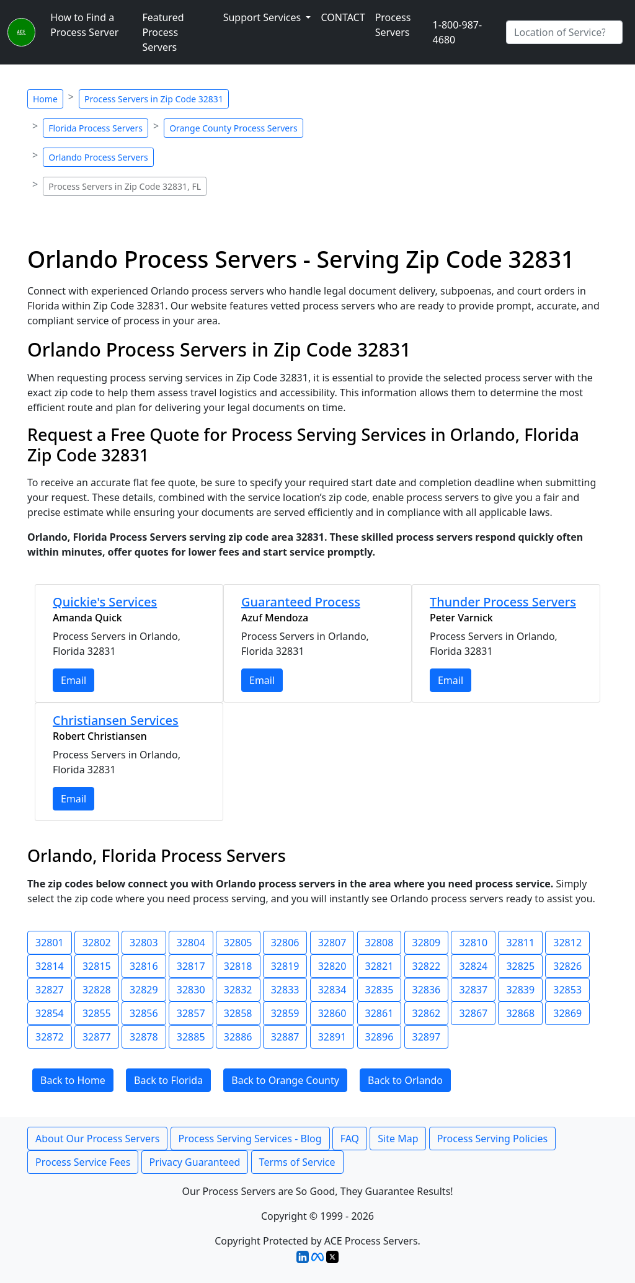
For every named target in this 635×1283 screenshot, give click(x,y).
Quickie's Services (105, 601)
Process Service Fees (82, 1162)
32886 (238, 1037)
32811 (520, 942)
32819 (285, 966)
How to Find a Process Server (84, 25)
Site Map (398, 1138)
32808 (379, 942)
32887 (285, 1037)
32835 (379, 990)
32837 (473, 990)
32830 (191, 990)
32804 (191, 942)
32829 (144, 990)
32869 (567, 1013)
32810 (473, 942)
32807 (332, 942)
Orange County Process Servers (233, 128)
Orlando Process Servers (98, 157)
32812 (567, 942)
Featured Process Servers (163, 32)
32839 (520, 990)
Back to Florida (168, 1080)
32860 (332, 1013)
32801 (49, 942)
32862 (426, 1013)
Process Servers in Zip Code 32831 (153, 99)
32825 (520, 966)
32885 (191, 1037)
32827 (49, 990)
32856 (144, 1013)
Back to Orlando (405, 1080)
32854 (49, 1013)
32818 (238, 966)
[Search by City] (564, 32)
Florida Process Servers (95, 128)
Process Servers (393, 25)
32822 (426, 966)
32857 (191, 1013)
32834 (332, 990)
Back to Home (72, 1080)
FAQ (349, 1138)
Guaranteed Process (300, 601)
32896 (379, 1037)
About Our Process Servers (97, 1138)
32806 (285, 942)
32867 (473, 1013)
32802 (96, 942)
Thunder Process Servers (503, 601)
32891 (332, 1037)
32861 (379, 1013)
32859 (285, 1013)
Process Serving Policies (492, 1138)
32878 (144, 1037)
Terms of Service (297, 1162)
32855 (96, 1013)
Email (73, 680)
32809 (426, 942)
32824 (473, 966)
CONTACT (343, 17)
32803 (144, 942)
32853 (567, 990)
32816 (144, 966)
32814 (49, 966)
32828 (96, 990)
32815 (96, 966)
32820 (332, 966)
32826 (567, 966)
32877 (96, 1037)
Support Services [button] (263, 17)
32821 (379, 966)
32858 (238, 1013)
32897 (426, 1037)
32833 (285, 990)
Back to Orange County (285, 1080)
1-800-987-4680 (457, 32)
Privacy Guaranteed (195, 1162)
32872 (49, 1037)
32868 (520, 1013)
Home (45, 99)
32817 (191, 966)
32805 (238, 942)
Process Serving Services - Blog (250, 1138)
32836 (426, 990)
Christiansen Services (116, 720)
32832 (238, 990)
